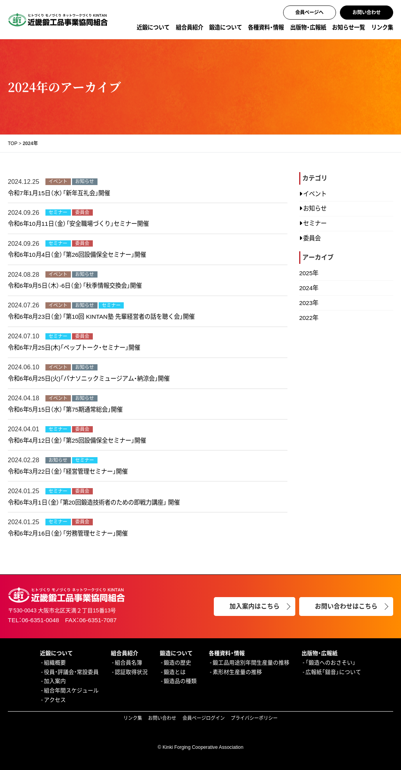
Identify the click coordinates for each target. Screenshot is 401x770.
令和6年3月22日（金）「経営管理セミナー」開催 (68, 471)
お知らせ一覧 (348, 27)
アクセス (55, 700)
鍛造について (225, 27)
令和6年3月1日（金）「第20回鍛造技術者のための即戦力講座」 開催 (94, 502)
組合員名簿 (128, 662)
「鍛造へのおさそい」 (330, 662)
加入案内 (55, 681)
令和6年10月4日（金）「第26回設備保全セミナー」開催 (77, 254)
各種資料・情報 (266, 27)
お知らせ (315, 208)
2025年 (308, 273)
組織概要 (55, 662)
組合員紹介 (189, 27)
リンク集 (382, 27)
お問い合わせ (366, 12)
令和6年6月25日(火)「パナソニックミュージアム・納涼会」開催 (89, 378)
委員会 (312, 238)
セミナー (315, 223)
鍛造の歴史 (177, 662)
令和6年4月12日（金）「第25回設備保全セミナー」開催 (77, 440)
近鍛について (153, 27)
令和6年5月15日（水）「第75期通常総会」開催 (65, 409)
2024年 (308, 288)
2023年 (308, 303)
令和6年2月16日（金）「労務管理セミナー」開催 (68, 533)
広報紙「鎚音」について (333, 672)
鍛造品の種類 (180, 681)
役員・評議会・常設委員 (71, 672)
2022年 (308, 317)
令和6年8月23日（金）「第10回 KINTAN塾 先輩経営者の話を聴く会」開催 (101, 316)
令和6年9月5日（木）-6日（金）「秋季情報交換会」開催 (75, 285)
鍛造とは (175, 672)
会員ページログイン (203, 718)
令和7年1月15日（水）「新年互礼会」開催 (59, 193)
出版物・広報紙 (308, 27)
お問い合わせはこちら (346, 606)
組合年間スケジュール (71, 690)
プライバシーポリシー (254, 718)
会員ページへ (309, 12)
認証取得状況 (131, 672)
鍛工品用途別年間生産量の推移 (251, 662)
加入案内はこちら (254, 606)
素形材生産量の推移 (237, 672)
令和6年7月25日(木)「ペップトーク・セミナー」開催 (74, 347)
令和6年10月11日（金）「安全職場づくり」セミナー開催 (78, 223)
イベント (315, 194)
